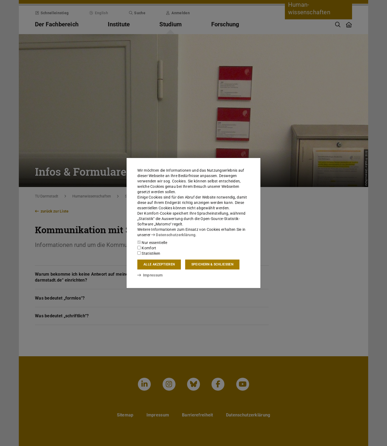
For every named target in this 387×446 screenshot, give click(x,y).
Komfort (146, 248)
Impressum (150, 275)
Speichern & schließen (212, 264)
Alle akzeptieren (159, 264)
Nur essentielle (152, 242)
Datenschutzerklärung (173, 235)
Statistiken (148, 253)
